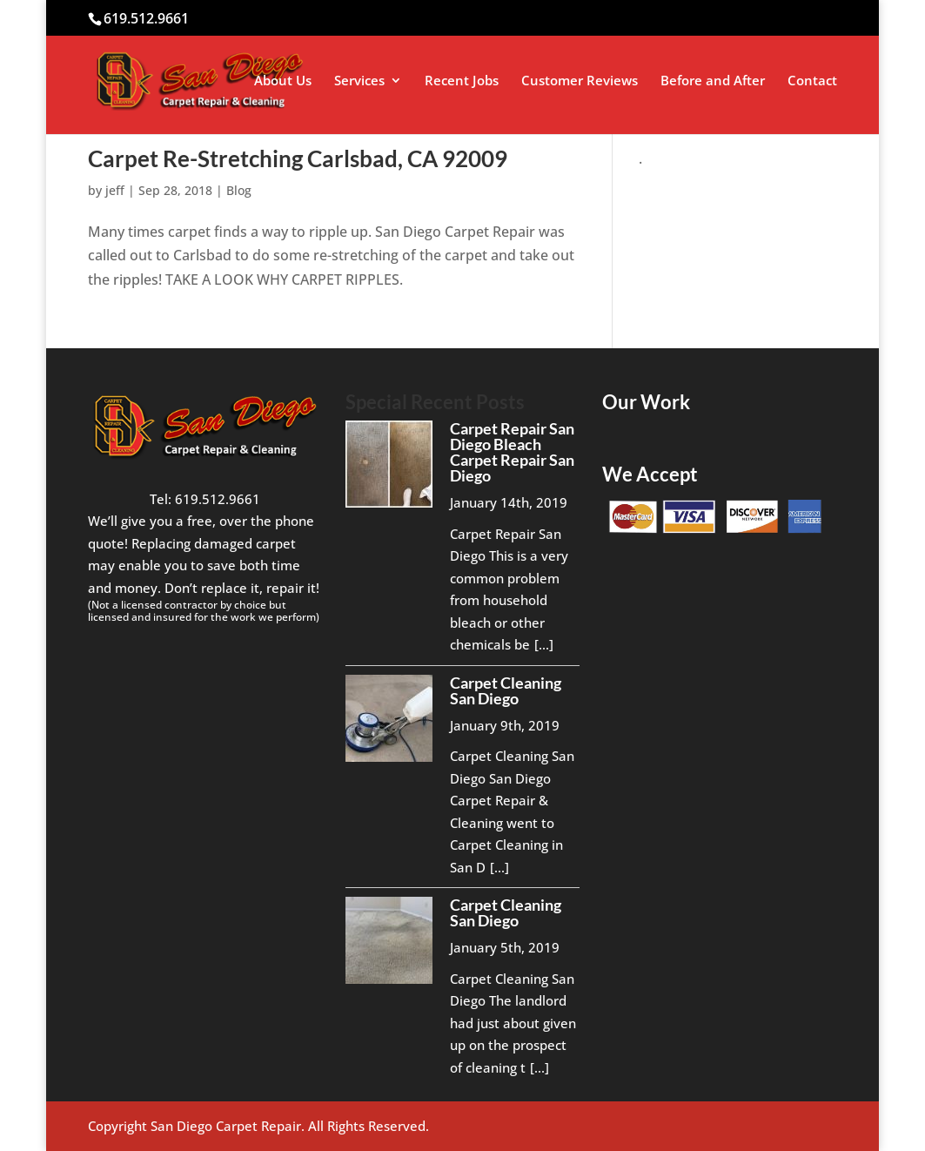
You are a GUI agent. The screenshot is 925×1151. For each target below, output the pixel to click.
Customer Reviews (579, 81)
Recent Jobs (462, 81)
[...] (543, 644)
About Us (283, 81)
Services (359, 81)
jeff (114, 190)
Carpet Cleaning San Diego (505, 690)
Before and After (712, 81)
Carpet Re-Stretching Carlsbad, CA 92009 (297, 158)
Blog (238, 190)
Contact (812, 81)
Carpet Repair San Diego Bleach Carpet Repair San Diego (512, 452)
